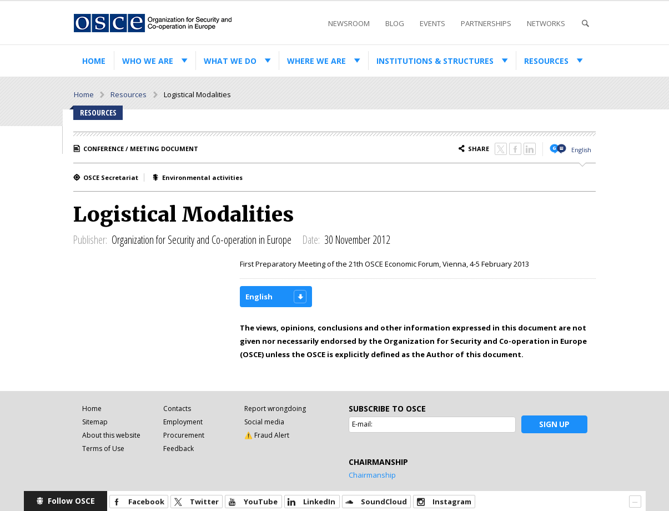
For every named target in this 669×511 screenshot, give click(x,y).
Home (93, 61)
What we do (230, 61)
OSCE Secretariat (110, 177)
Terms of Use (103, 448)
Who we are (147, 61)
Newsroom (349, 23)
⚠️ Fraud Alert (266, 435)
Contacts (177, 408)
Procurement (183, 435)
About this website (111, 435)
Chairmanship (372, 475)
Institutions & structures (435, 61)
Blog (394, 23)
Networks (546, 23)
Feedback (178, 448)
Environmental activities (202, 177)
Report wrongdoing (275, 408)
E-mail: (362, 424)
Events (432, 23)
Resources (546, 61)
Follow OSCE (71, 500)
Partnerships (486, 23)
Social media (264, 422)
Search (585, 23)
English (581, 150)
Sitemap (95, 422)
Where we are (316, 61)
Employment (183, 422)
